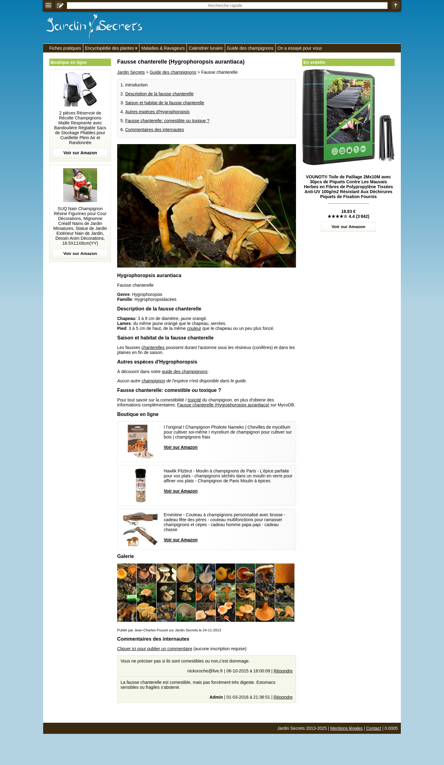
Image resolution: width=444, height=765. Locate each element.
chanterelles (153, 347)
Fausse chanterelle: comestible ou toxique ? (167, 120)
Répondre (283, 670)
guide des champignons (185, 371)
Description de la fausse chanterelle (159, 93)
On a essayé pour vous (300, 48)
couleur (194, 328)
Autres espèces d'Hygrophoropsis (157, 111)
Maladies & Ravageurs (163, 48)
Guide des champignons (250, 48)
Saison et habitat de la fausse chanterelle (164, 102)
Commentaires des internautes (154, 129)
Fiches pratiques (65, 48)
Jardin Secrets (131, 72)
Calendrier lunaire (206, 48)
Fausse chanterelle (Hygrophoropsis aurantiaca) (223, 404)
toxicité (194, 399)
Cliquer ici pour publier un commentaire (154, 648)
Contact (373, 728)
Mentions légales (346, 728)
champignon (153, 380)
